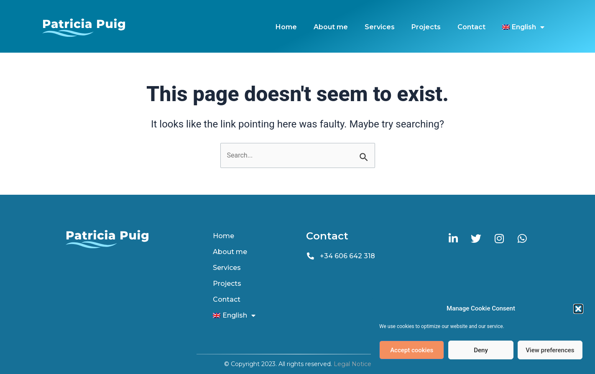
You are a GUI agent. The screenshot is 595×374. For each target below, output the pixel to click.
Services (380, 27)
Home (286, 27)
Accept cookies (411, 350)
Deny (481, 350)
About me (331, 27)
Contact (471, 27)
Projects (426, 27)
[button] (578, 309)
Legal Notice (352, 364)
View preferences (550, 350)
